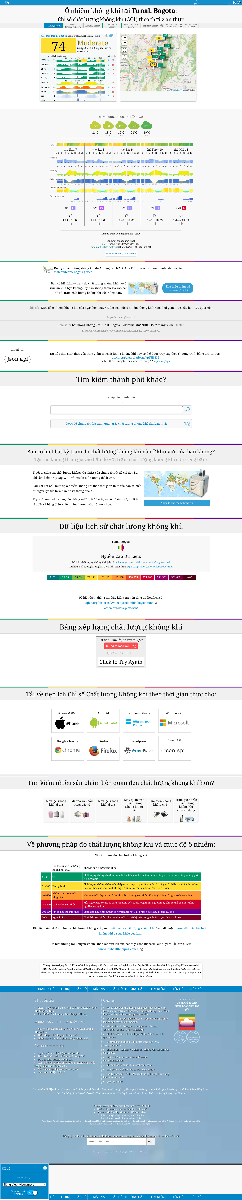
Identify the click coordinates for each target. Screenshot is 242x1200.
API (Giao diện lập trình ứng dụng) (58, 1193)
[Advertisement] (121, 627)
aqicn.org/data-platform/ (121, 597)
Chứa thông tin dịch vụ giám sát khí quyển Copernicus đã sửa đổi (136, 1175)
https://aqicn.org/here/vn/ (121, 306)
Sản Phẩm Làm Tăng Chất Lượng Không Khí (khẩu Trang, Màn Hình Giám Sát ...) (64, 1188)
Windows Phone (138, 755)
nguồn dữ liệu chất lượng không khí (58, 1177)
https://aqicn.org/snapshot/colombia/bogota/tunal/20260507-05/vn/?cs (121, 320)
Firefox (103, 783)
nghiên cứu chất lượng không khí (59, 1145)
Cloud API (174, 782)
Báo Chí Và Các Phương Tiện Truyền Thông (62, 1138)
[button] (153, 56)
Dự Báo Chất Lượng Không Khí (55, 1183)
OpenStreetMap (178, 79)
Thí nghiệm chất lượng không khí (57, 1159)
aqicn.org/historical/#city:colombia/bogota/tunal (142, 551)
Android (103, 755)
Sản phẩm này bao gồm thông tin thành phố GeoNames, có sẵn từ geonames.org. (130, 1152)
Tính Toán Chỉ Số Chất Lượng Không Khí (61, 1180)
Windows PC (174, 755)
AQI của (54, 25)
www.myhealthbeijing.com (117, 1073)
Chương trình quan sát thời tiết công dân (129, 1166)
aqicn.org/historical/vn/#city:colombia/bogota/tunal (119, 592)
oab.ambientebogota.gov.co (73, 261)
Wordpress (138, 783)
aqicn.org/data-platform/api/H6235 (135, 347)
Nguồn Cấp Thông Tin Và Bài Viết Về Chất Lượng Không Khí (63, 1154)
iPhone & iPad (67, 755)
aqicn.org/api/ (162, 350)
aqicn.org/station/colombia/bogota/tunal (150, 555)
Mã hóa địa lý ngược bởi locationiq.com (129, 1189)
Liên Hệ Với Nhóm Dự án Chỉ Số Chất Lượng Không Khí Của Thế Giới (65, 1133)
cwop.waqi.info (112, 1169)
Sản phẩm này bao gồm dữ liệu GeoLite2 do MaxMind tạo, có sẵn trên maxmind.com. (135, 1144)
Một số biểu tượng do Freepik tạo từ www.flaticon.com (125, 1183)
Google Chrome (67, 783)
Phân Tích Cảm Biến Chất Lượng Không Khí (63, 1162)
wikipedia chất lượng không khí (132, 1053)
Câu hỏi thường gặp (49, 1170)
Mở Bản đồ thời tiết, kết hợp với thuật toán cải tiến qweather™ (133, 1160)
